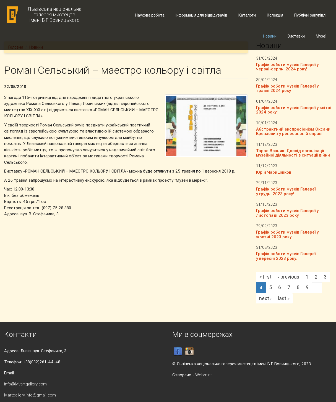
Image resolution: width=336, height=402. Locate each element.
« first (265, 277)
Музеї (321, 36)
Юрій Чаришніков (273, 172)
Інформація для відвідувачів (201, 15)
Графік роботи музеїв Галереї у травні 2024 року (287, 88)
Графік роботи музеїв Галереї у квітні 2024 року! (293, 110)
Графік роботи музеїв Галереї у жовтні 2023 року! (287, 234)
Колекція (275, 15)
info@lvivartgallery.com (25, 384)
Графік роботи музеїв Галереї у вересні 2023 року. (286, 256)
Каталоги (247, 15)
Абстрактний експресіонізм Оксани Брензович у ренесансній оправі (293, 131)
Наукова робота (150, 15)
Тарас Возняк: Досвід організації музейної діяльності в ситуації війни (293, 153)
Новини (270, 36)
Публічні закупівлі (310, 15)
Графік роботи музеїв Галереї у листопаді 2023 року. (287, 213)
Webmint (203, 374)
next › (265, 298)
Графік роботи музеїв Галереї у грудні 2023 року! (286, 191)
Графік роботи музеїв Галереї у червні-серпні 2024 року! (287, 67)
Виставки (296, 36)
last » (284, 298)
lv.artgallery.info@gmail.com (30, 395)
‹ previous (288, 277)
